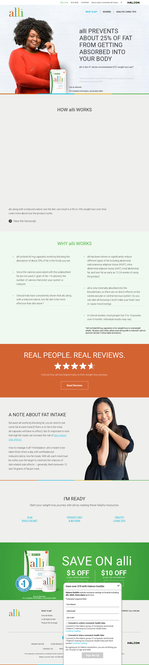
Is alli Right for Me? (48, 619)
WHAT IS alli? (92, 12)
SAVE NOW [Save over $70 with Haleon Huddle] (64, 3)
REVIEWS (107, 12)
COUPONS (85, 3)
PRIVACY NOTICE (37, 644)
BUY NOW (74, 3)
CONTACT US (48, 649)
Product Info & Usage (49, 623)
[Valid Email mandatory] (92, 611)
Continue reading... (74, 631)
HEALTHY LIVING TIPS (126, 12)
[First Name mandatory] (92, 604)
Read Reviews (74, 385)
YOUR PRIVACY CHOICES (60, 644)
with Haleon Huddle (85, 586)
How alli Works (47, 616)
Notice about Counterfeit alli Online (105, 3)
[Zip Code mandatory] (92, 617)
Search (122, 2)
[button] (22, 221)
